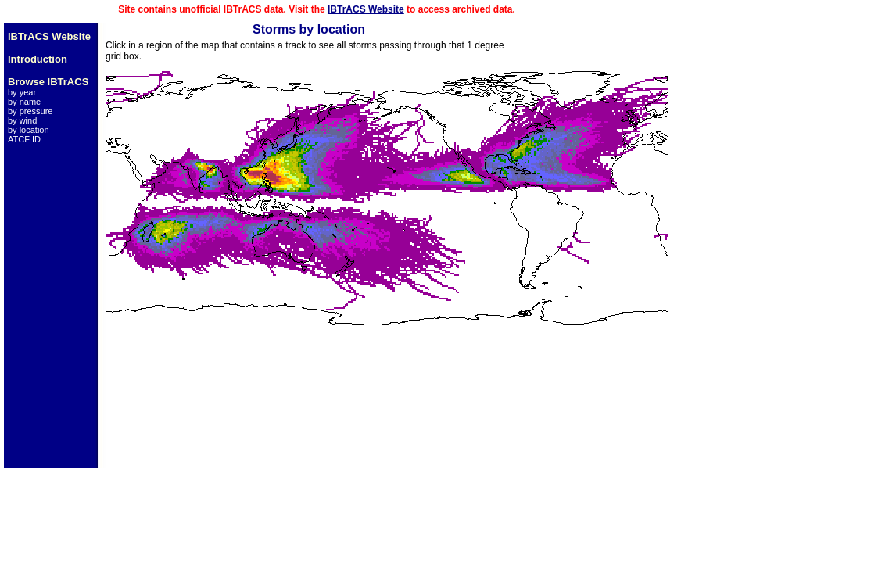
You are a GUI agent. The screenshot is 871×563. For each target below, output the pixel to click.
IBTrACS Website (366, 9)
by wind (22, 120)
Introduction (37, 59)
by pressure (30, 111)
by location (28, 129)
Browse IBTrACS (48, 82)
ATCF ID (24, 139)
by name (24, 101)
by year (22, 92)
